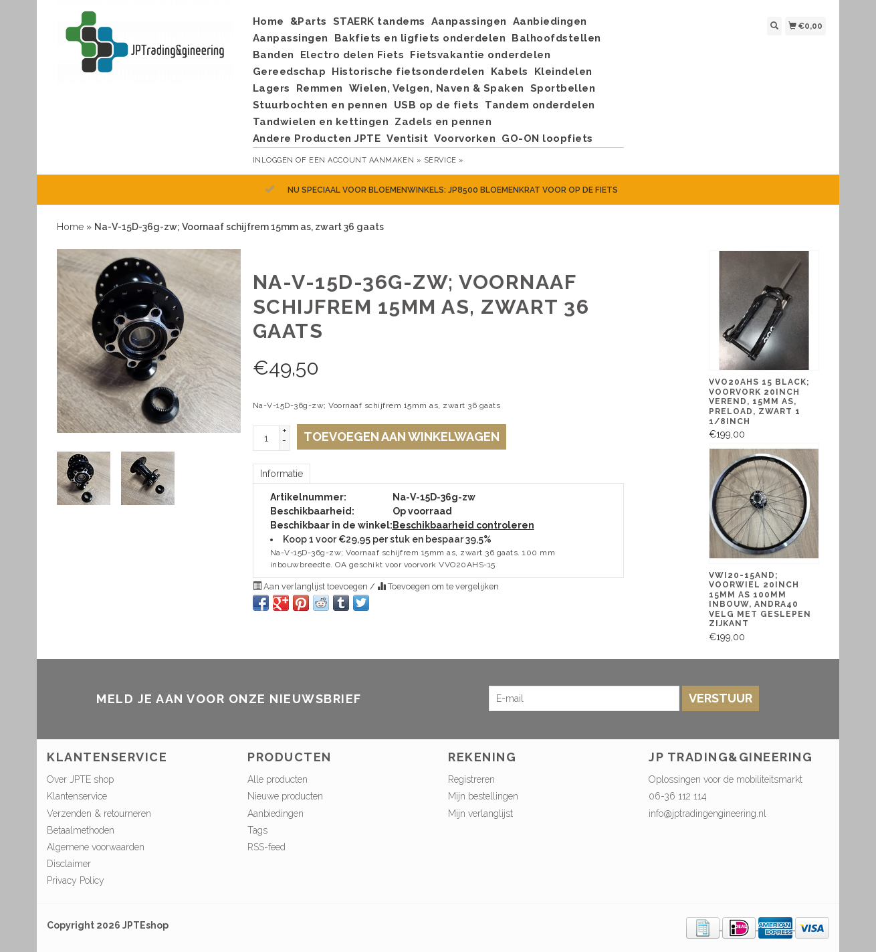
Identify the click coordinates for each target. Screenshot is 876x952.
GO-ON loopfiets (547, 138)
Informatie (281, 473)
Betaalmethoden (80, 830)
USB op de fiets (436, 105)
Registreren (471, 779)
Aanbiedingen (550, 21)
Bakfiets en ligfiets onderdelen (420, 38)
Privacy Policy (75, 880)
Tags (257, 830)
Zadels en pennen (443, 122)
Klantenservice (77, 796)
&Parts (308, 21)
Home (268, 21)
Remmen (319, 88)
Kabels (509, 72)
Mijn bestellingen (483, 796)
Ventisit (407, 138)
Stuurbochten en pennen (320, 105)
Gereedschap (289, 72)
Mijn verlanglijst (480, 813)
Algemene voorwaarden (95, 847)
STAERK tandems (379, 21)
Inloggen (273, 160)
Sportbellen (563, 88)
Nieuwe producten (285, 796)
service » (444, 160)
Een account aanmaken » (365, 160)
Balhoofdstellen (556, 38)
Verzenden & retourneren (99, 813)
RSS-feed (266, 847)
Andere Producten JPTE (317, 138)
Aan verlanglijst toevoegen (311, 586)
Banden (273, 55)
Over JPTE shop (80, 779)
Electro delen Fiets (352, 55)
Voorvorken (465, 138)
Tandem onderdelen (540, 105)
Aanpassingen (469, 21)
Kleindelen (563, 72)
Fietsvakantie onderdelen (480, 55)
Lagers (271, 88)
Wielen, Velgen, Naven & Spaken (436, 88)
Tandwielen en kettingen (321, 122)
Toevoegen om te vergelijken (438, 586)
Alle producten (277, 779)
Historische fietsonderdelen (408, 72)
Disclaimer (69, 863)
